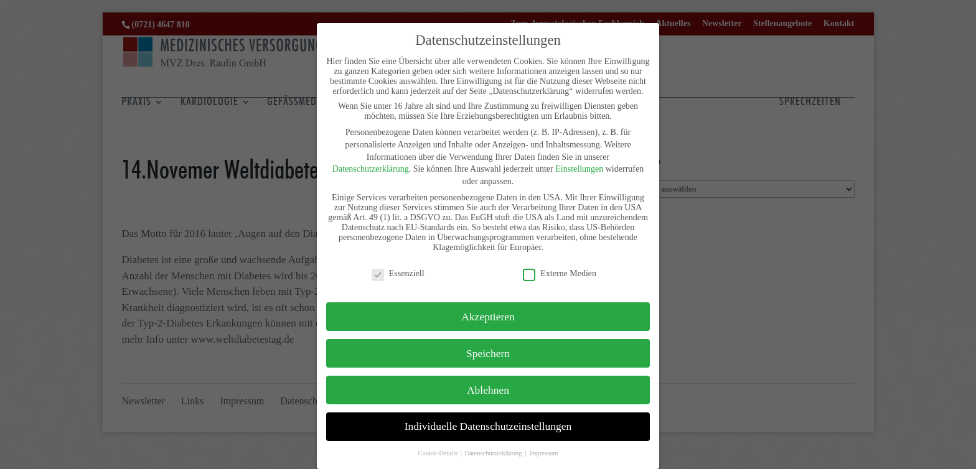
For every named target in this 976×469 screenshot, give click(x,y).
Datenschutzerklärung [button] (493, 453)
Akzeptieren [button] (488, 316)
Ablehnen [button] (488, 390)
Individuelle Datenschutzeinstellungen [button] (488, 426)
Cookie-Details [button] (438, 453)
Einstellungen (579, 169)
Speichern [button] (488, 353)
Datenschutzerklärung (370, 169)
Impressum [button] (543, 453)
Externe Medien (559, 274)
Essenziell (398, 274)
